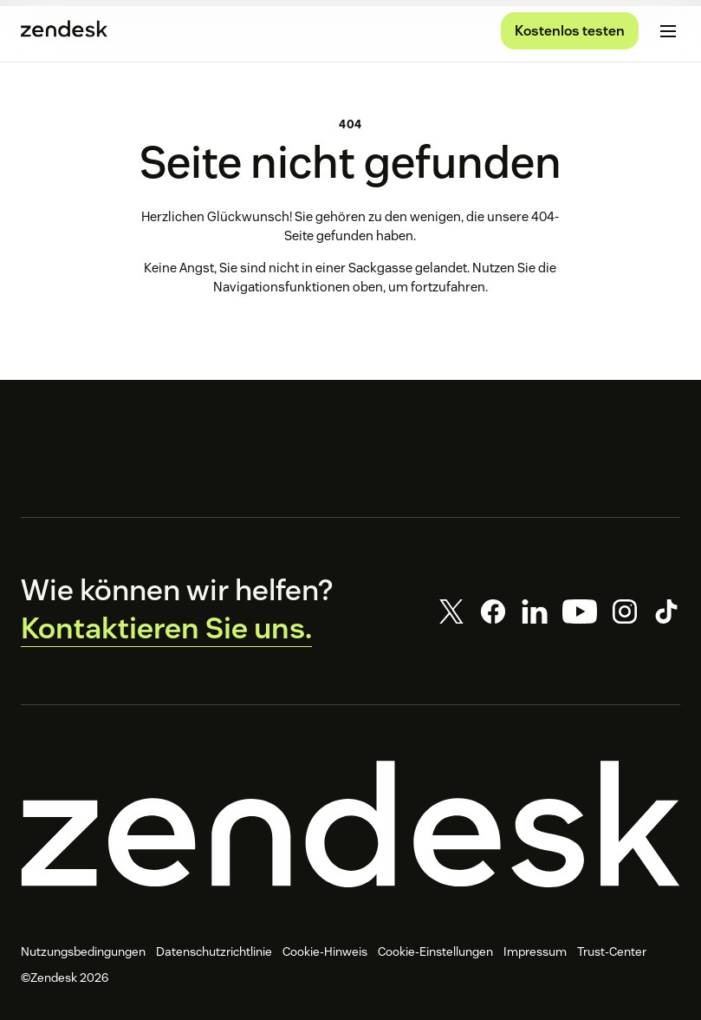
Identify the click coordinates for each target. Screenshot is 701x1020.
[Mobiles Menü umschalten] (668, 31)
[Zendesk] (350, 824)
